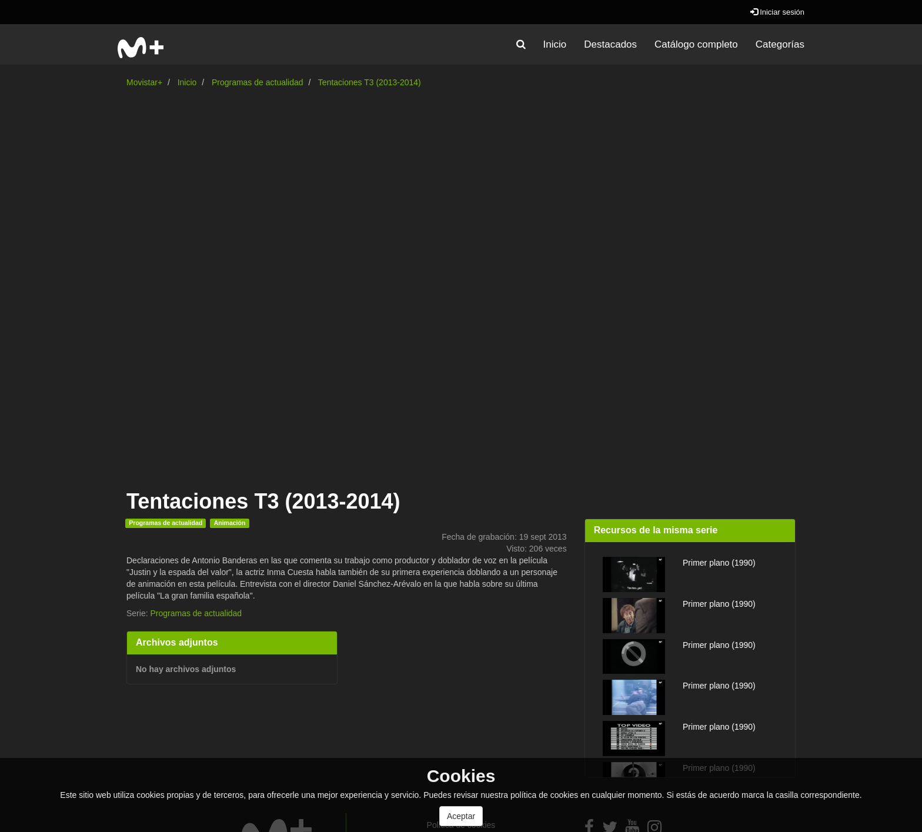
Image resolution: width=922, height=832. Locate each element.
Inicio (555, 44)
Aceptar (461, 816)
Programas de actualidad (257, 82)
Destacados (610, 44)
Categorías (780, 44)
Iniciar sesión (777, 12)
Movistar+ (144, 82)
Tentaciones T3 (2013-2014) (369, 82)
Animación (230, 522)
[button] (521, 44)
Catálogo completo (696, 44)
